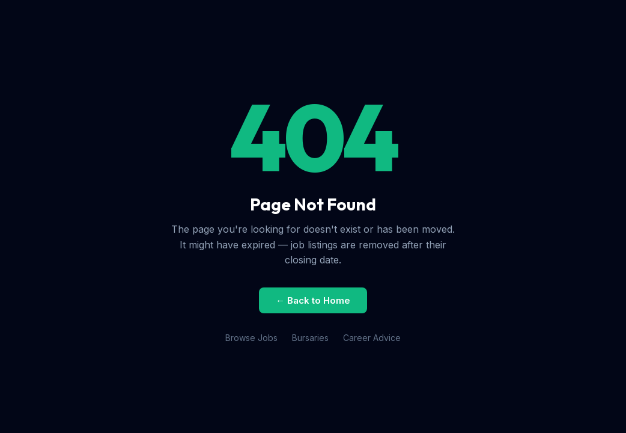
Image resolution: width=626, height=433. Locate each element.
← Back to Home (313, 300)
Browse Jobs (251, 338)
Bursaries (310, 338)
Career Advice (372, 338)
